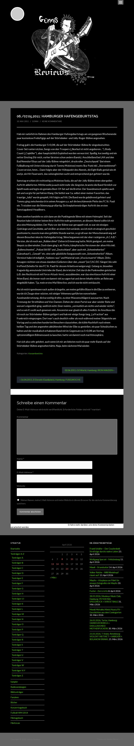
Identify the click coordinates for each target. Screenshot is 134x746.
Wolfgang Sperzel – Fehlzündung (105, 560)
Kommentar (22, 417)
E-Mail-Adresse (25, 472)
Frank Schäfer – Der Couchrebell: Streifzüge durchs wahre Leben (105, 550)
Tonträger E (17, 578)
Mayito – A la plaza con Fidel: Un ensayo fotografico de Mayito (104, 582)
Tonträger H (17, 594)
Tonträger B (17, 563)
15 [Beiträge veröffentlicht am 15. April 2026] (62, 564)
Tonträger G (17, 589)
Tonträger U (17, 655)
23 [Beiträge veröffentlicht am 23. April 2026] (67, 569)
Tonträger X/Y (18, 671)
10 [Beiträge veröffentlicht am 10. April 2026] (72, 559)
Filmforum (15, 723)
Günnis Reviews (33, 739)
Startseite (15, 549)
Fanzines (15, 697)
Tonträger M (18, 614)
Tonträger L (17, 609)
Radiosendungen (18, 687)
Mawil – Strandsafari (99, 567)
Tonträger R (17, 640)
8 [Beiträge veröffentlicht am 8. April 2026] (62, 559)
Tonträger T (17, 650)
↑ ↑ (122, 739)
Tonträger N (17, 619)
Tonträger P (17, 630)
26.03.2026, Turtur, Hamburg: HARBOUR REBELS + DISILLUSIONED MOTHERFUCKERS (103, 624)
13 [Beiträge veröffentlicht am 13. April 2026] (52, 564)
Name (20, 459)
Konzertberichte (36, 353)
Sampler (14, 682)
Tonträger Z (17, 676)
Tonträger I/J (18, 599)
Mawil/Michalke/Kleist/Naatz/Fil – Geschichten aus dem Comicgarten (105, 610)
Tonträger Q (17, 635)
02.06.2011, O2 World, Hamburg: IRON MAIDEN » (89, 370)
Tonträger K (17, 604)
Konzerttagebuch (19, 708)
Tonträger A (17, 558)
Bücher (14, 702)
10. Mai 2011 (23, 121)
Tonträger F (17, 584)
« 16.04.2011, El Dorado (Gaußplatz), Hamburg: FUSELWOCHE (50, 379)
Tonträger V (17, 660)
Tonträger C (17, 568)
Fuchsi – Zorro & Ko (99, 591)
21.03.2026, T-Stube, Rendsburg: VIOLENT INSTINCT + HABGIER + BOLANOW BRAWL (106, 636)
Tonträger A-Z (17, 554)
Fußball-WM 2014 (19, 713)
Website (21, 486)
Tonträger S (17, 645)
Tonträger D (17, 573)
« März (53, 578)
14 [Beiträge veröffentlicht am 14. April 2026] (57, 564)
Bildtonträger (17, 692)
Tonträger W (18, 665)
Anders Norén (113, 739)
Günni (36, 121)
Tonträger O (17, 625)
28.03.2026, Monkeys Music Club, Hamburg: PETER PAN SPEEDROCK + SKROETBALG (105, 599)
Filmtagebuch (17, 718)
